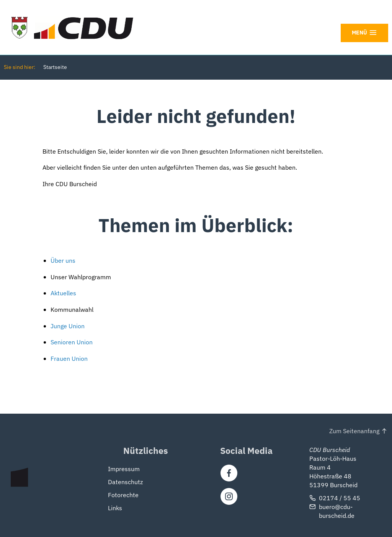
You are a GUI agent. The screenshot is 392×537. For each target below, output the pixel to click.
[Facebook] (228, 473)
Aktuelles (63, 293)
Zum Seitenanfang (354, 431)
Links (115, 508)
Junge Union (68, 326)
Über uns (63, 260)
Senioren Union (72, 342)
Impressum (124, 469)
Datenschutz (125, 482)
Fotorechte (123, 495)
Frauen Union (69, 358)
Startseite (55, 67)
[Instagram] (228, 496)
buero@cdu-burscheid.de (336, 510)
